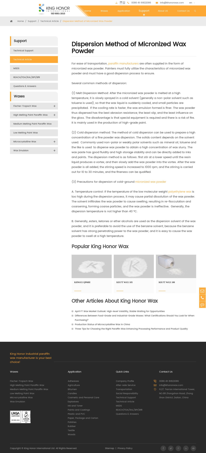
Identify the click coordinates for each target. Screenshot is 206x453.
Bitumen (72, 389)
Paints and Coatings (79, 410)
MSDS (16, 68)
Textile (71, 430)
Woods (71, 434)
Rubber (72, 426)
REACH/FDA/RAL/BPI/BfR (26, 77)
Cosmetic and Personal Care (83, 397)
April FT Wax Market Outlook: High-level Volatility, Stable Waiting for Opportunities (120, 311)
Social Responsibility (127, 393)
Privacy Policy (125, 448)
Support (32, 21)
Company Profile (125, 381)
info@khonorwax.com (172, 3)
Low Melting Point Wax (25, 133)
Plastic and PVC (76, 414)
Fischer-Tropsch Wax (25, 106)
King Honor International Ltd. (39, 448)
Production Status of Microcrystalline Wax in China (102, 324)
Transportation (124, 389)
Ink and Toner (75, 406)
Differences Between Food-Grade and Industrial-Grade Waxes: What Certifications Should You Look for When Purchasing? (134, 318)
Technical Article (49, 21)
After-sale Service (126, 385)
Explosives (73, 401)
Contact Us (165, 372)
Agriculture (74, 385)
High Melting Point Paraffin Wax (30, 115)
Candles (72, 393)
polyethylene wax (180, 192)
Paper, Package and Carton (83, 418)
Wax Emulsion (20, 150)
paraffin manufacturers (124, 63)
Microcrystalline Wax (24, 141)
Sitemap (109, 448)
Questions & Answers (24, 86)
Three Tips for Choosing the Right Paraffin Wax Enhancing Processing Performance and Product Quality (131, 329)
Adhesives (73, 381)
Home (20, 21)
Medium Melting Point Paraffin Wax (32, 124)
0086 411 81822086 (141, 3)
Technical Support (23, 50)
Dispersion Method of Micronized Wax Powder (87, 21)
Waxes (19, 96)
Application (74, 372)
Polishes (72, 422)
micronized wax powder (151, 182)
